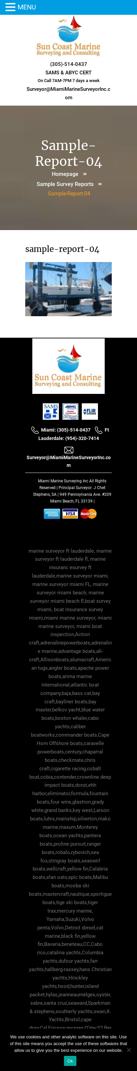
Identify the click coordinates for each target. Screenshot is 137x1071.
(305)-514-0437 (68, 64)
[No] (128, 1049)
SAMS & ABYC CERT (68, 73)
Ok (70, 1061)
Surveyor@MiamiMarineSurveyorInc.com (69, 457)
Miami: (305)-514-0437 (61, 430)
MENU (27, 7)
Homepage (65, 174)
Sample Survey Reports (65, 184)
